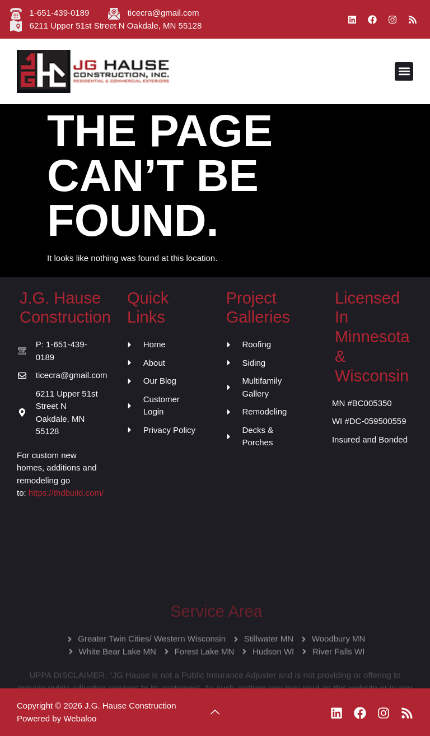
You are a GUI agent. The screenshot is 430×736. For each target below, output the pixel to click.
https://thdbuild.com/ (66, 492)
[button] (404, 71)
